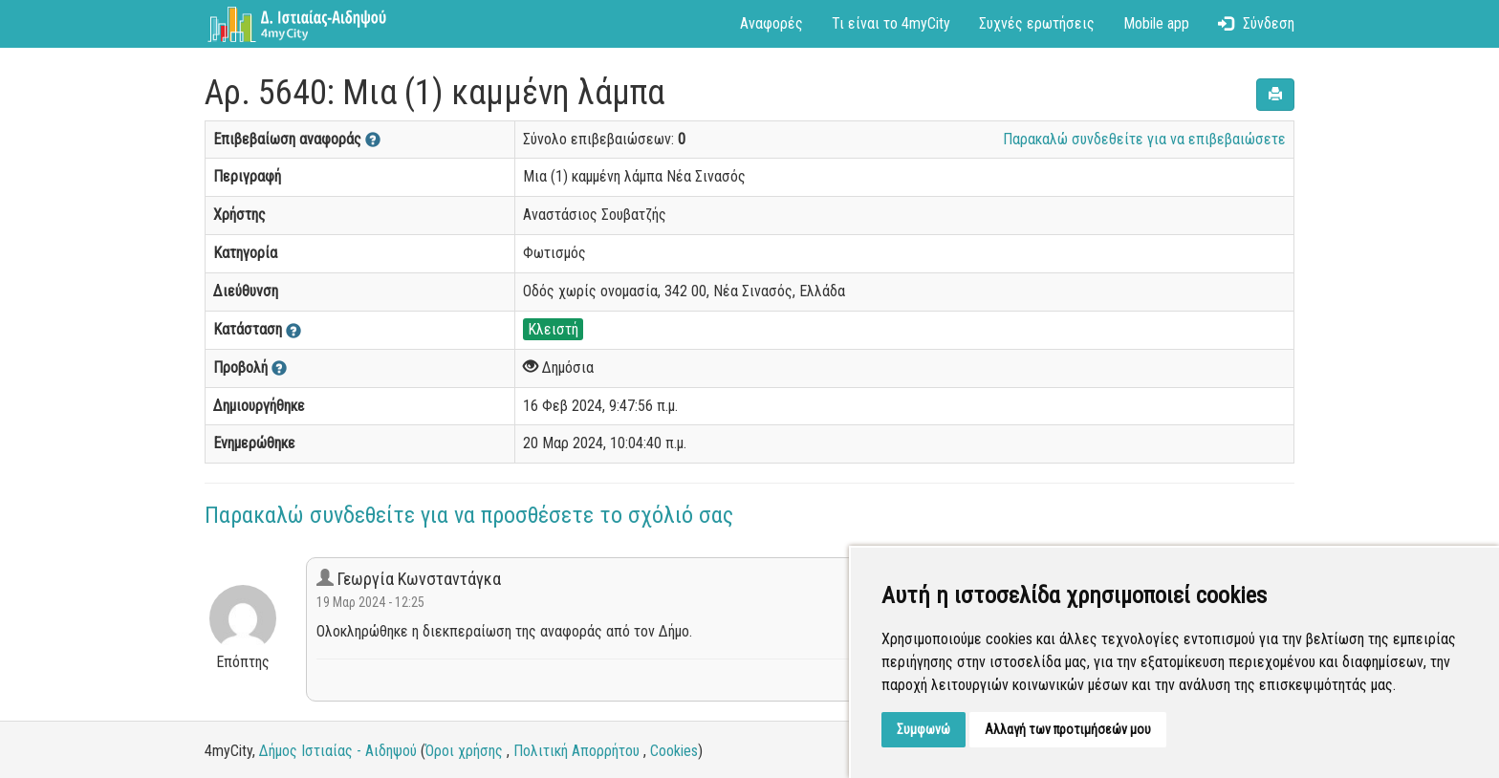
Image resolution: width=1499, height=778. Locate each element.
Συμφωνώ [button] (923, 729)
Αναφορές (771, 23)
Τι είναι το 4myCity (891, 23)
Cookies (674, 751)
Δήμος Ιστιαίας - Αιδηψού (338, 751)
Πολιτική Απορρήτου (576, 751)
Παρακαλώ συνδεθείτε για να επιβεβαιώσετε (1144, 139)
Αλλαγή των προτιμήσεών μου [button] (1068, 729)
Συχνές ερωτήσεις (1037, 23)
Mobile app (1156, 23)
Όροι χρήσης (464, 751)
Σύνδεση (1256, 23)
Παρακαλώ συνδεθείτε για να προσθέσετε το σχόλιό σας (469, 515)
